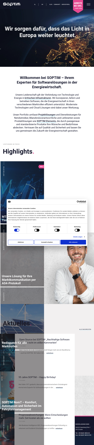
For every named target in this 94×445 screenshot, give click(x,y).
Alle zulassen (73, 242)
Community (57, 4)
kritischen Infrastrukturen (38, 98)
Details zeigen (77, 236)
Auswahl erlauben (47, 242)
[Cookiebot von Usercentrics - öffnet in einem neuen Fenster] (78, 201)
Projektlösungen (46, 114)
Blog (51, 4)
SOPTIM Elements (46, 121)
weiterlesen (49, 353)
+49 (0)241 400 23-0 (84, 433)
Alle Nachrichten (85, 329)
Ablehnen (21, 242)
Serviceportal (66, 4)
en (42, 4)
